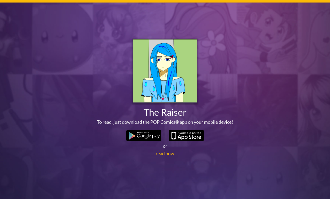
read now (165, 153)
